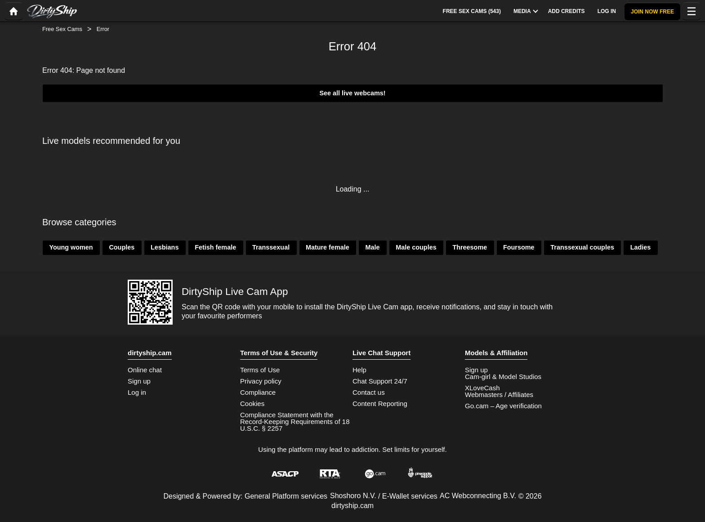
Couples (121, 247)
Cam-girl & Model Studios (503, 376)
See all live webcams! (352, 93)
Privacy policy (260, 381)
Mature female (327, 247)
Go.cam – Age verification (503, 406)
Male (372, 247)
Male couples (416, 247)
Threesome (469, 247)
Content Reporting (379, 403)
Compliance (258, 392)
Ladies (640, 247)
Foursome (519, 247)
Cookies (252, 403)
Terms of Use (260, 370)
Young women (71, 247)
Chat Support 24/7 (379, 381)
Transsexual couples (582, 247)
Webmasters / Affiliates (499, 394)
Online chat (145, 370)
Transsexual (271, 247)
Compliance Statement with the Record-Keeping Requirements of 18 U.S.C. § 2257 (294, 421)
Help (359, 370)
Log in (137, 392)
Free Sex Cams (62, 29)
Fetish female (215, 247)
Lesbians (164, 247)
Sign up (139, 381)
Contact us (368, 392)
